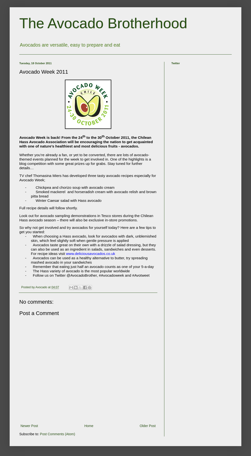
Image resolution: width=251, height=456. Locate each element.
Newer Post (29, 426)
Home (88, 426)
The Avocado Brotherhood (103, 23)
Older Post (148, 426)
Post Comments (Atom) (57, 434)
